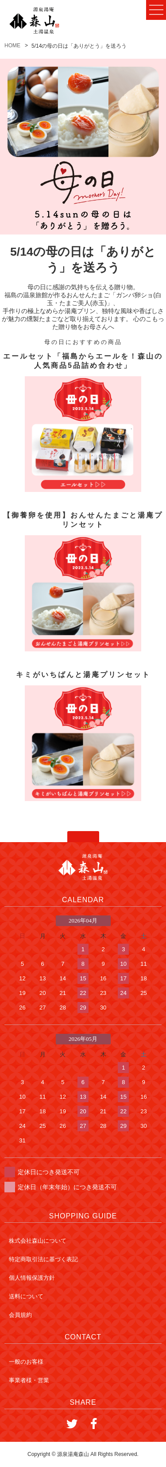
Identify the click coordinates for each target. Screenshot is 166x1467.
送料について (26, 1296)
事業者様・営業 (29, 1380)
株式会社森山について (37, 1240)
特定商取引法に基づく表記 (43, 1259)
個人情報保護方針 (32, 1277)
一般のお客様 (26, 1361)
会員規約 (20, 1315)
